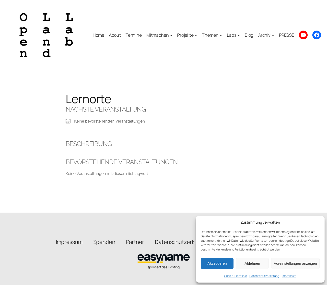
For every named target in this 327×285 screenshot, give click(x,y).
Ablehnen (252, 263)
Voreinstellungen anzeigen (295, 263)
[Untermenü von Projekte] (196, 35)
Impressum (289, 276)
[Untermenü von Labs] (238, 35)
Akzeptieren (217, 263)
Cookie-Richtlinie (235, 276)
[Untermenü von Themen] (221, 35)
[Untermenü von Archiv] (273, 35)
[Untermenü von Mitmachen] (171, 35)
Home (98, 35)
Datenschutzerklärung (264, 276)
